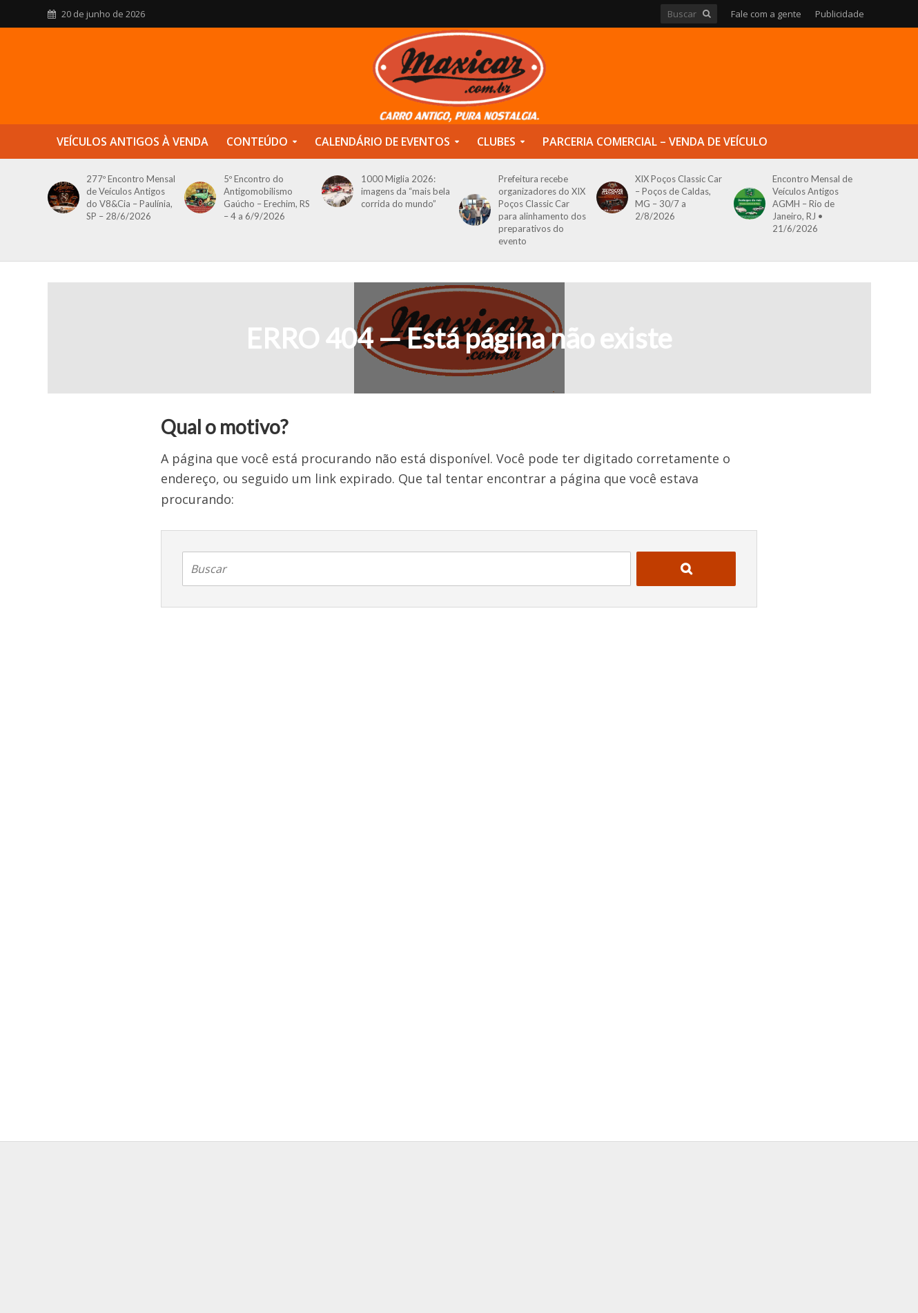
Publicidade (839, 14)
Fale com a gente (766, 14)
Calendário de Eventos (382, 141)
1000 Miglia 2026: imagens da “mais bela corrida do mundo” (405, 191)
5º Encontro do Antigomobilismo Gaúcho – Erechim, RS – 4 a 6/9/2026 (267, 197)
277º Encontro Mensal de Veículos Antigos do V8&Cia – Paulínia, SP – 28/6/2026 (130, 197)
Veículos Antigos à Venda (132, 141)
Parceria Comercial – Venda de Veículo (655, 141)
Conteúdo (257, 141)
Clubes (496, 141)
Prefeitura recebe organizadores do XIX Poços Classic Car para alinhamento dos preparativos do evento (542, 209)
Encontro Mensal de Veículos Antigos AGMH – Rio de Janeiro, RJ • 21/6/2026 (812, 203)
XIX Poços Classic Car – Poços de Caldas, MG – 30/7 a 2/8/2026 (678, 197)
